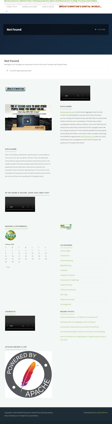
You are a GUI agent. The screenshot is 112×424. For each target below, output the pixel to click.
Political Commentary (68, 290)
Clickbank (63, 270)
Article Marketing (66, 260)
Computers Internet (67, 275)
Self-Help (63, 294)
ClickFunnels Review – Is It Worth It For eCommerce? (79, 317)
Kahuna (95, 412)
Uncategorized (65, 304)
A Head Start (64, 256)
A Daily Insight (65, 251)
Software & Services (67, 299)
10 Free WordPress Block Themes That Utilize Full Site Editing (82, 332)
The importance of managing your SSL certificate (77, 322)
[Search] (6, 11)
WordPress (104, 412)
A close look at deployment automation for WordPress (79, 327)
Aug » (8, 267)
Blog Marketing (65, 265)
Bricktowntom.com (67, 112)
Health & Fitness (66, 285)
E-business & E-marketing (69, 280)
